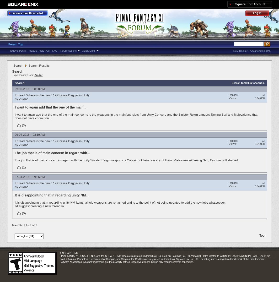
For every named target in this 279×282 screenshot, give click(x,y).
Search (18, 65)
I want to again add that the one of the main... (50, 107)
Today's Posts (18, 50)
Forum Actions (68, 50)
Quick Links (89, 50)
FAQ (54, 50)
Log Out (259, 14)
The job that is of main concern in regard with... (52, 153)
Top (261, 235)
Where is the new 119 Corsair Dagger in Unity (57, 95)
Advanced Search (260, 50)
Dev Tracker (240, 50)
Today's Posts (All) (39, 50)
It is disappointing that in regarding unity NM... (52, 195)
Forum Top (15, 44)
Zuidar (23, 99)
